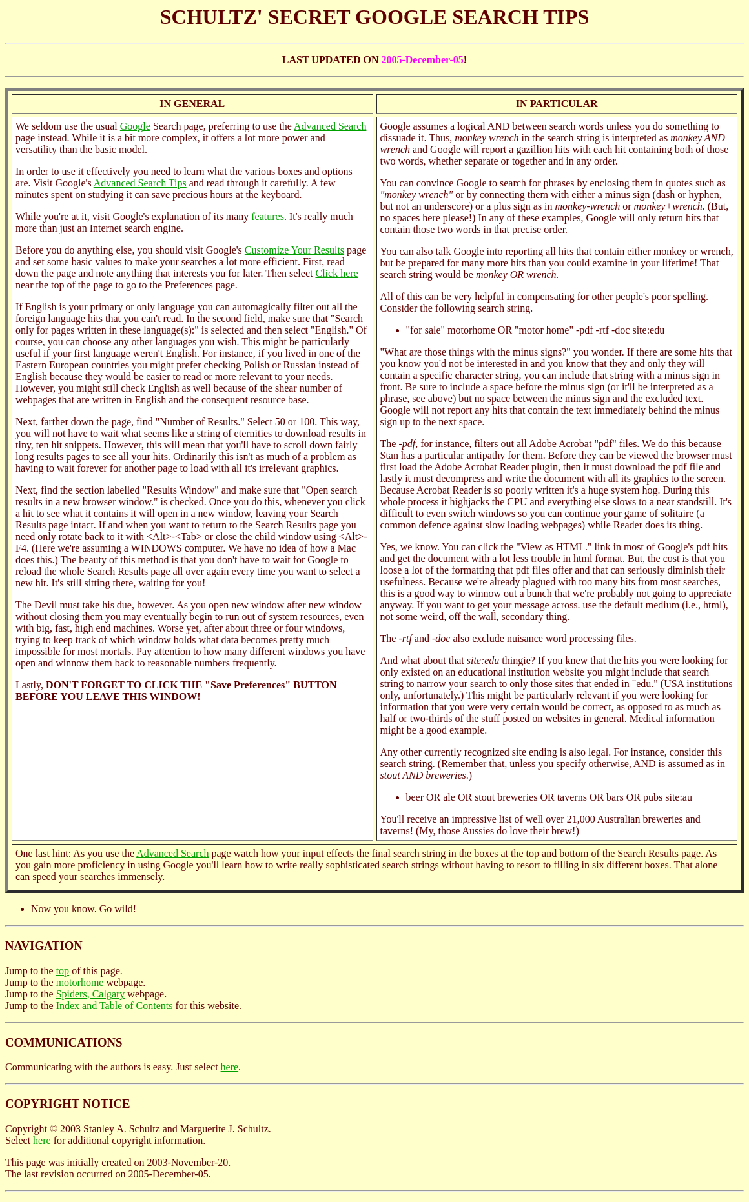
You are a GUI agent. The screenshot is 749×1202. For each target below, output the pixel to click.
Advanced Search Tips (140, 182)
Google (135, 126)
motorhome (80, 982)
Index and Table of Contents (114, 1005)
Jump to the (30, 970)
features (267, 216)
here (230, 1066)
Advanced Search (330, 126)
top (62, 970)
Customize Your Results (294, 250)
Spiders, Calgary (90, 993)
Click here (336, 273)
